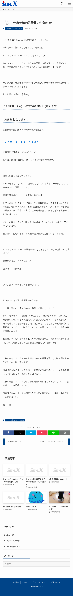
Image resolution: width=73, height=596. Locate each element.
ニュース (8, 28)
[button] (8, 432)
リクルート (26, 582)
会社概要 (16, 582)
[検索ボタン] (62, 3)
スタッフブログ (17, 28)
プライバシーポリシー (40, 582)
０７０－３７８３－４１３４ (21, 141)
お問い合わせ (55, 582)
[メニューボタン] (69, 3)
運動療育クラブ (13, 546)
